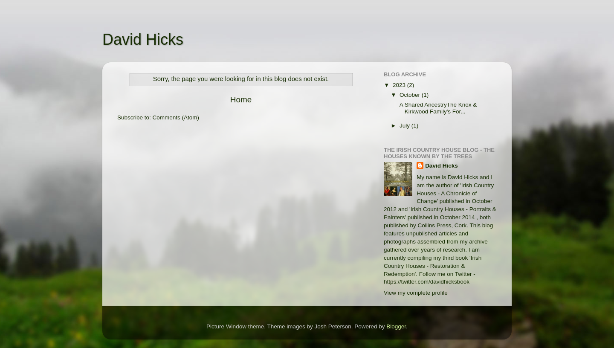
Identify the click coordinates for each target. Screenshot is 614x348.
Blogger (396, 326)
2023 (400, 85)
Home (241, 99)
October (411, 95)
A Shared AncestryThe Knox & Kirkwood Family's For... (437, 108)
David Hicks (142, 39)
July (405, 125)
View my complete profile (416, 293)
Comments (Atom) (176, 117)
